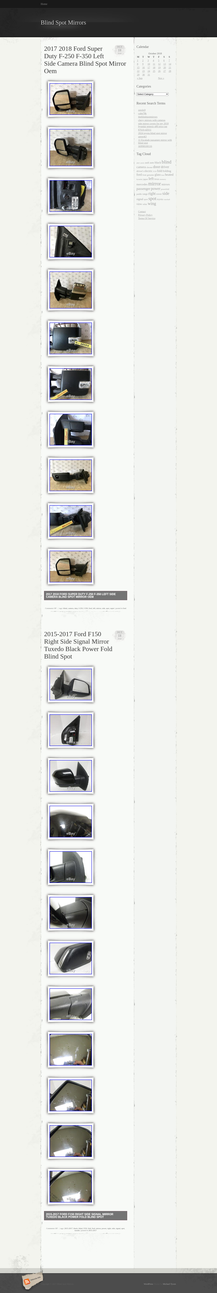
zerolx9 (141, 110)
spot (107, 608)
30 (143, 74)
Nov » (161, 78)
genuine (150, 175)
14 (170, 64)
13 (164, 64)
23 (143, 71)
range (145, 194)
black (76, 1228)
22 (138, 71)
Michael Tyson (169, 1284)
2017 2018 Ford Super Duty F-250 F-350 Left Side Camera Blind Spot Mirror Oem (81, 595)
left (94, 608)
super (112, 608)
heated (169, 174)
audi (147, 162)
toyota (160, 199)
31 (148, 74)
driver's (140, 171)
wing (152, 203)
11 (154, 64)
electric (148, 171)
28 (170, 71)
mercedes (142, 184)
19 (159, 67)
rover (159, 193)
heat (162, 175)
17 (148, 67)
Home (44, 4)
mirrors (166, 184)
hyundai (139, 179)
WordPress (148, 1284)
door (156, 167)
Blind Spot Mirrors (63, 22)
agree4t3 (142, 136)
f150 (85, 1228)
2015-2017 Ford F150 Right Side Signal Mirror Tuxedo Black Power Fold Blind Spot (79, 1215)
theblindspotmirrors (147, 116)
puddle (139, 194)
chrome (149, 167)
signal (118, 1228)
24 (148, 71)
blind (65, 608)
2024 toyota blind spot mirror (152, 133)
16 (143, 67)
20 (164, 67)
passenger (143, 189)
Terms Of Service (146, 218)
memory (163, 179)
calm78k (142, 113)
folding (167, 171)
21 (170, 67)
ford (90, 608)
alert (138, 163)
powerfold (165, 189)
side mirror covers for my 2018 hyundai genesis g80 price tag (153, 125)
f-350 (86, 608)
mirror (98, 608)
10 (148, 64)
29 (138, 74)
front (144, 175)
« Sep (139, 78)
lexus (156, 179)
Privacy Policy (145, 215)
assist (142, 163)
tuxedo (77, 1230)
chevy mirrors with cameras (151, 120)
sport (146, 199)
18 (154, 67)
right (109, 1228)
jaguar (145, 179)
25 (154, 71)
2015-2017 (68, 1228)
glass (158, 174)
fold (89, 1228)
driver (165, 167)
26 (159, 71)
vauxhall (167, 199)
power (104, 1228)
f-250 (81, 608)
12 (159, 64)
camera (70, 608)
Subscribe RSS (32, 1282)
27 (164, 71)
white (145, 204)
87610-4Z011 (144, 129)
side (103, 608)
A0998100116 (145, 146)
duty (76, 608)
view (139, 204)
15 (138, 67)
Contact (142, 211)
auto (152, 162)
